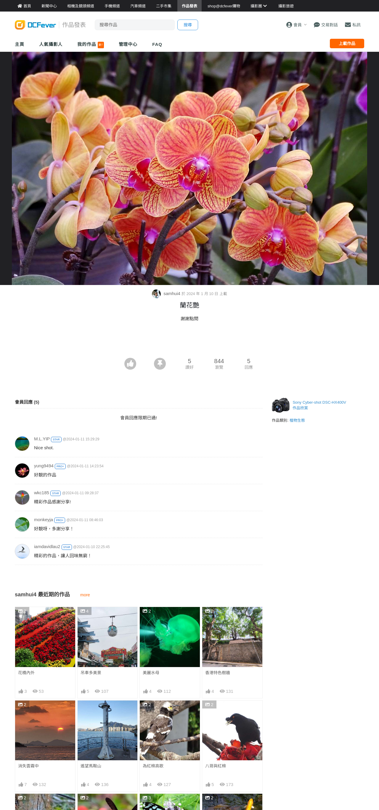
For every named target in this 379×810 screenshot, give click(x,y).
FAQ (157, 44)
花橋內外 (26, 672)
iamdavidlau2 (47, 546)
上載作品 (347, 43)
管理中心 (128, 44)
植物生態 (297, 420)
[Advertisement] (189, 341)
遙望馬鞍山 (91, 766)
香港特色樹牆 (217, 672)
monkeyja (43, 519)
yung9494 (44, 465)
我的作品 (90, 45)
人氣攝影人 (51, 44)
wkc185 (41, 492)
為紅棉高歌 (153, 766)
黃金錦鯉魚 (215, 804)
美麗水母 (151, 672)
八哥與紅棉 (215, 766)
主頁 (19, 44)
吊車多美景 (91, 672)
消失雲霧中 (28, 766)
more (85, 594)
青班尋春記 (153, 804)
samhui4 (167, 293)
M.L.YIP (42, 438)
